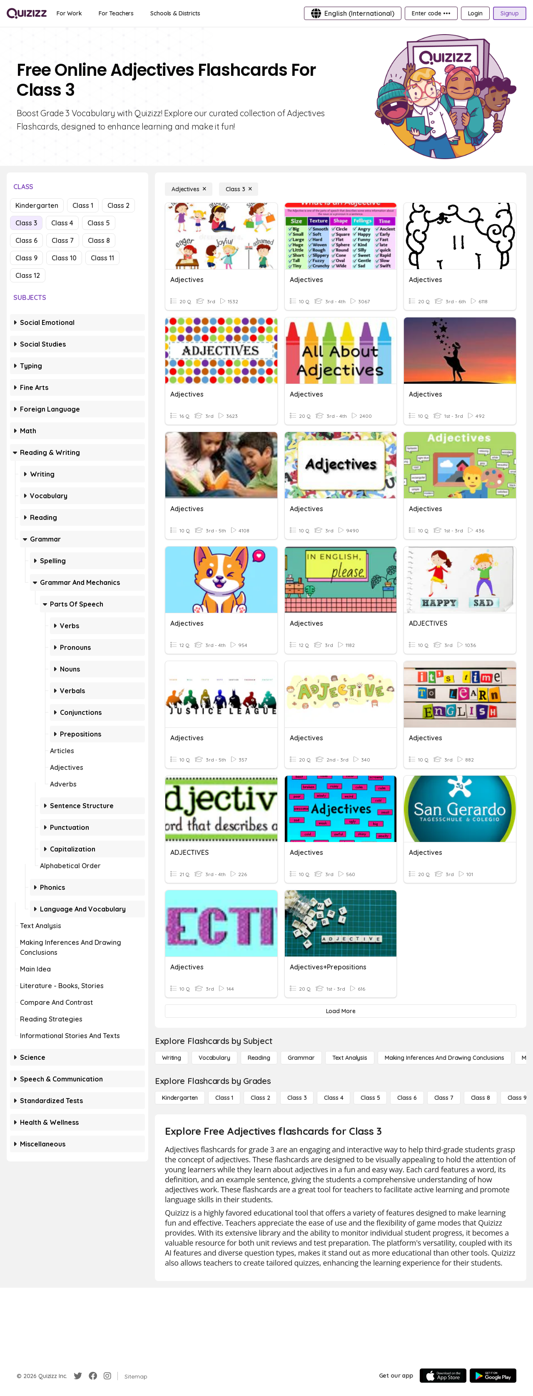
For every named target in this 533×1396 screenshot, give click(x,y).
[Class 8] (480, 1097)
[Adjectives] (188, 189)
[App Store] (443, 1376)
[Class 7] (444, 1097)
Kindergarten (36, 205)
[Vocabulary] (214, 1057)
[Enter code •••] (431, 13)
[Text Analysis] (349, 1057)
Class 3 (26, 223)
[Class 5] (370, 1097)
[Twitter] (78, 1376)
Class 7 (63, 240)
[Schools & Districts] (175, 13)
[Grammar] (301, 1057)
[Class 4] (333, 1097)
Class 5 (98, 223)
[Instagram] (107, 1376)
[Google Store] (493, 1376)
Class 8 (99, 240)
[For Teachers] (116, 13)
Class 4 (62, 223)
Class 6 (26, 240)
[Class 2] (260, 1097)
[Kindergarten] (180, 1097)
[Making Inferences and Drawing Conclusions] (444, 1057)
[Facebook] (93, 1376)
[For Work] (69, 13)
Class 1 (82, 205)
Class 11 (102, 258)
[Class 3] (238, 189)
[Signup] (509, 13)
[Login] (475, 13)
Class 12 (27, 275)
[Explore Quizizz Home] (27, 13)
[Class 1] (224, 1097)
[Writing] (171, 1057)
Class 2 (118, 205)
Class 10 (64, 258)
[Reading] (259, 1057)
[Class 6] (406, 1097)
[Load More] (340, 1011)
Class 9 (26, 258)
